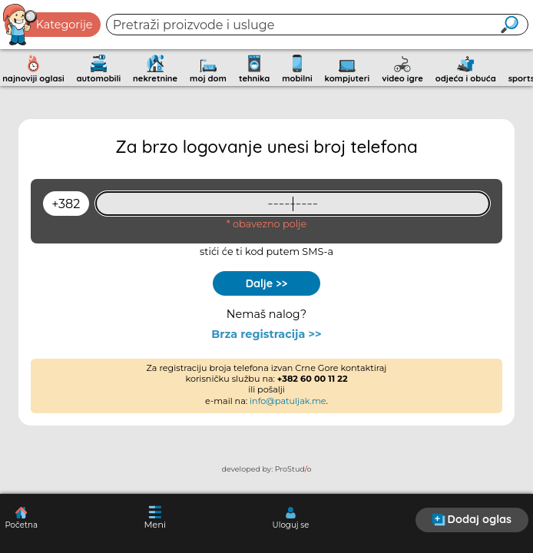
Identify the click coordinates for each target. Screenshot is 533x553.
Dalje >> (267, 283)
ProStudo (293, 469)
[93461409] (292, 203)
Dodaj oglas (471, 519)
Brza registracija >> (266, 334)
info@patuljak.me (288, 401)
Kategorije (48, 24)
